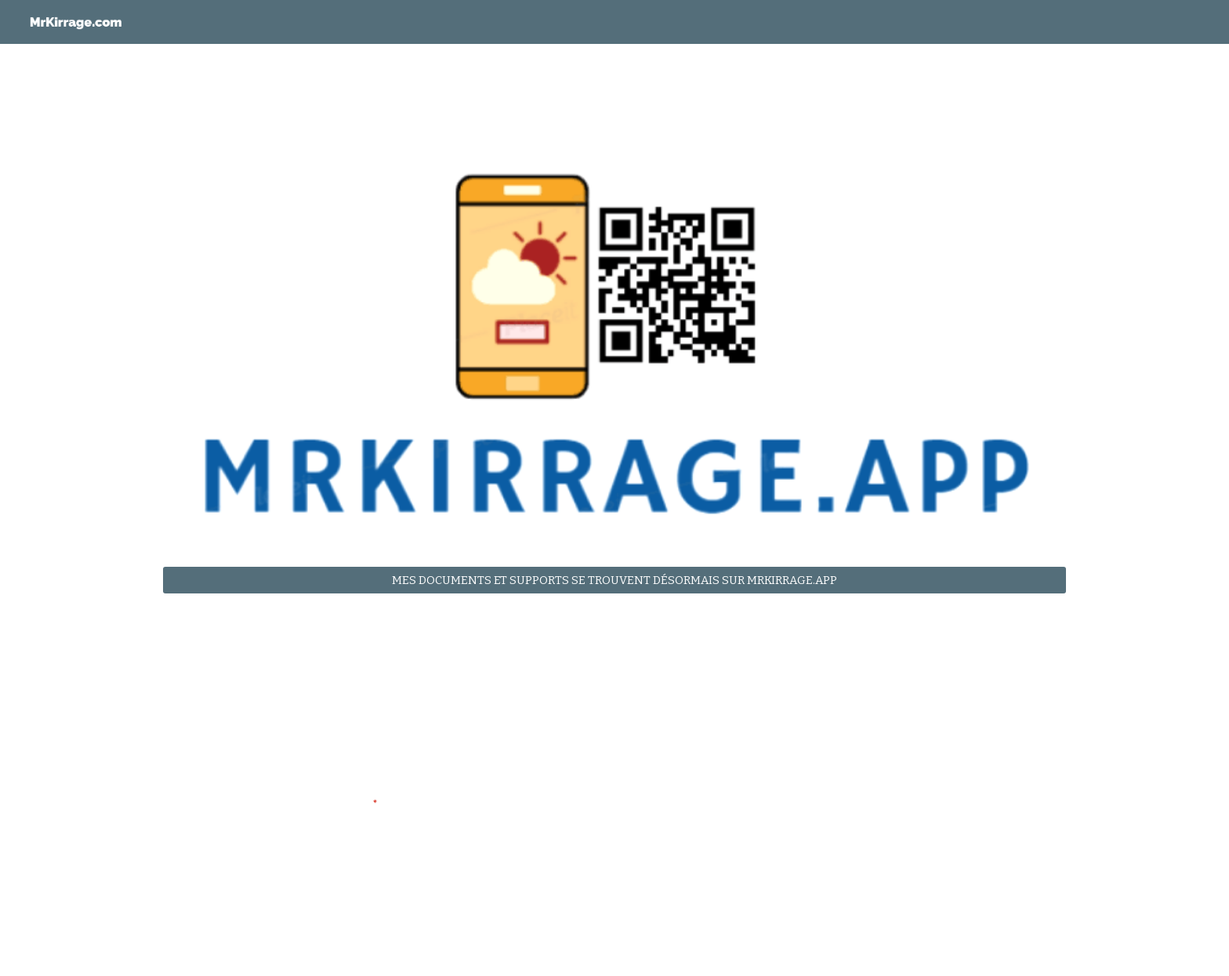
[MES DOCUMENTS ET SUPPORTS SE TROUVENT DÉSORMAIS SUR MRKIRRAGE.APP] (614, 580)
